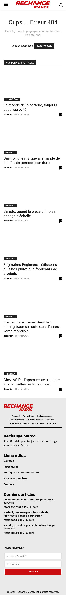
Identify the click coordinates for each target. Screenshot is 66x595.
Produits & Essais (12, 99)
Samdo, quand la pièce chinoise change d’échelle (29, 213)
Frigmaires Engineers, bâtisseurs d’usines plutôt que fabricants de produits (30, 269)
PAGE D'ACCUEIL (44, 46)
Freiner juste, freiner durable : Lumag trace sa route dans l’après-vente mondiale (32, 326)
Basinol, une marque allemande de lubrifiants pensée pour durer (32, 160)
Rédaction (8, 114)
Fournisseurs (10, 152)
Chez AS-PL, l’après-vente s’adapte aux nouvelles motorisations (32, 382)
